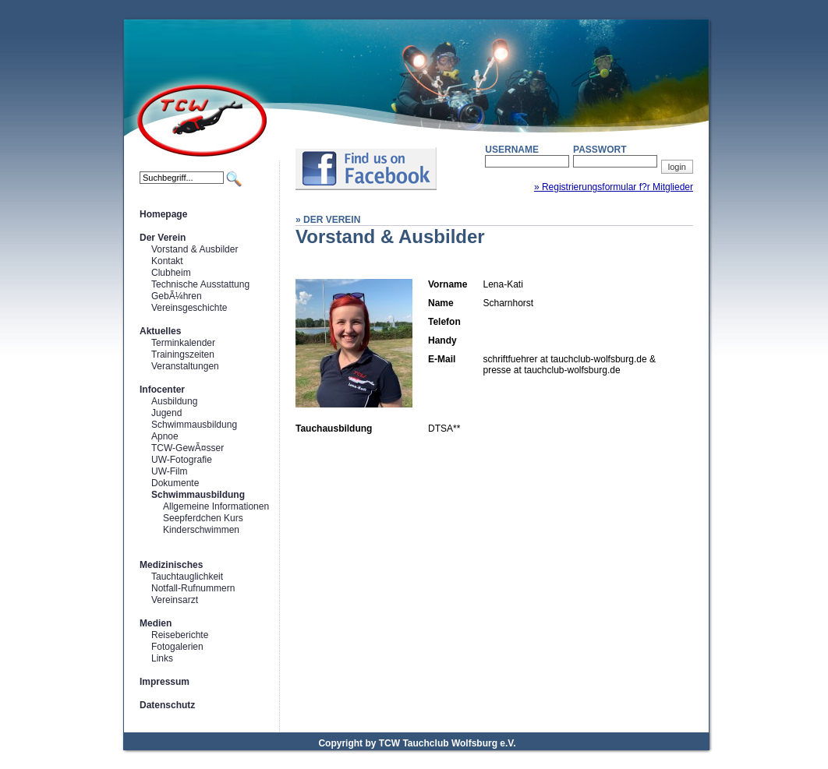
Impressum (164, 681)
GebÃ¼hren (176, 296)
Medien (156, 623)
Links (162, 658)
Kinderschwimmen (201, 529)
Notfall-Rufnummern (193, 588)
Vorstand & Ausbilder (194, 249)
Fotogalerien (177, 646)
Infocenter (162, 389)
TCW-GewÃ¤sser (187, 448)
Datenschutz (167, 705)
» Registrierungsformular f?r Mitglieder (613, 187)
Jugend (166, 412)
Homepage (163, 214)
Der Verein (163, 237)
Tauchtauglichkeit (187, 576)
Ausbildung (174, 401)
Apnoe (165, 436)
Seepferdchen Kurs (203, 518)
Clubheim (171, 272)
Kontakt (167, 261)
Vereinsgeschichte (189, 307)
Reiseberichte (179, 635)
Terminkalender (183, 342)
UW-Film (169, 471)
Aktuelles (160, 331)
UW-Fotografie (181, 459)
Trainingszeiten (182, 354)
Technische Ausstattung (200, 284)
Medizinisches (171, 564)
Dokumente (175, 483)
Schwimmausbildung (194, 424)
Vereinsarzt (174, 599)
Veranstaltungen (185, 366)
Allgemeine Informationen (216, 506)
